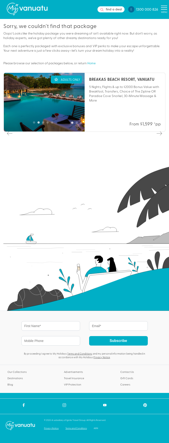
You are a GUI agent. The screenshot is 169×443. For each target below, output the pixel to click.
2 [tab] (78, 124)
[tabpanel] (84, 102)
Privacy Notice (101, 357)
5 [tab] (91, 124)
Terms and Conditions (79, 353)
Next (159, 133)
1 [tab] (73, 124)
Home (91, 63)
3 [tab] (82, 124)
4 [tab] (87, 124)
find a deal (111, 9)
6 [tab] (96, 124)
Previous (9, 133)
